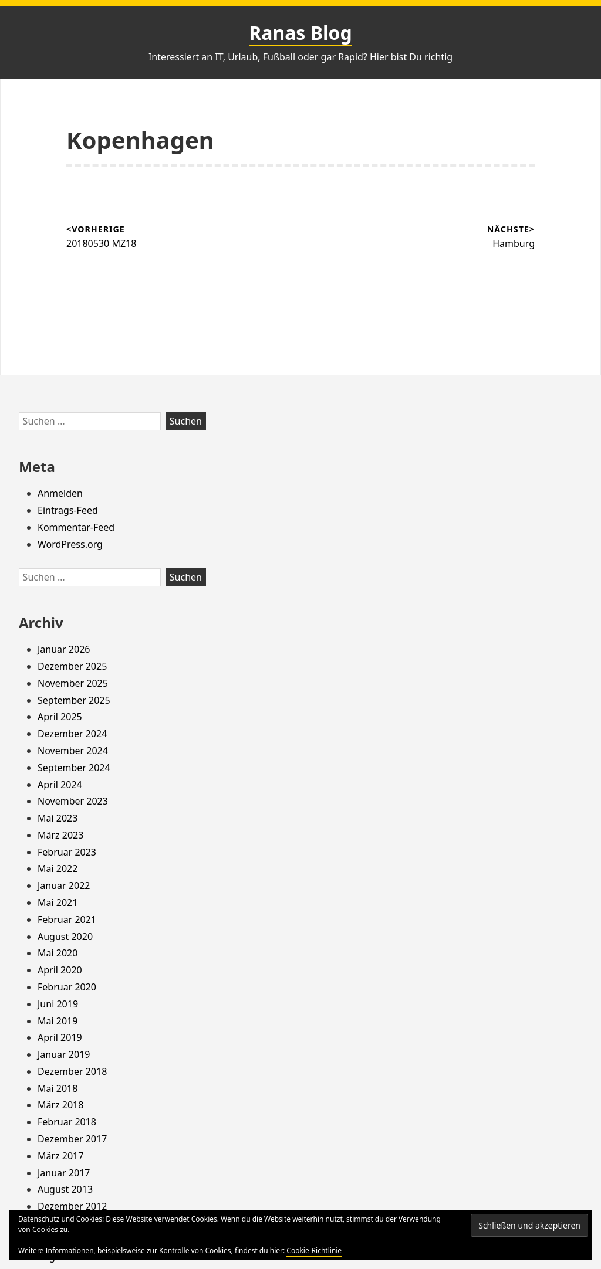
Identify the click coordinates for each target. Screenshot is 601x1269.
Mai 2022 (57, 868)
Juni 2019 (58, 1003)
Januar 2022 (64, 885)
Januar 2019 (64, 1054)
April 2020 (60, 969)
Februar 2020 (67, 986)
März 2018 (60, 1104)
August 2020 (65, 936)
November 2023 (73, 801)
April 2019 (60, 1037)
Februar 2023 (67, 852)
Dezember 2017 (72, 1138)
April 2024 (60, 784)
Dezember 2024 (72, 733)
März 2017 (60, 1155)
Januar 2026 (64, 649)
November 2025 (73, 683)
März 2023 (60, 835)
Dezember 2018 (72, 1071)
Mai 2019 (57, 1020)
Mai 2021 (57, 902)
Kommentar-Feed (76, 527)
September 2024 (74, 767)
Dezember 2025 (72, 666)
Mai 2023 (57, 818)
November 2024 (73, 750)
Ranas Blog (300, 32)
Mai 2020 (57, 952)
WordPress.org (70, 544)
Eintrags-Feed (68, 510)
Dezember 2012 (72, 1206)
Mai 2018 (57, 1088)
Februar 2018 (67, 1121)
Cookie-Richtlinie (314, 1251)
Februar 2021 (67, 919)
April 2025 (60, 716)
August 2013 (65, 1189)
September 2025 (74, 700)
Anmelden (60, 493)
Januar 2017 (64, 1172)
